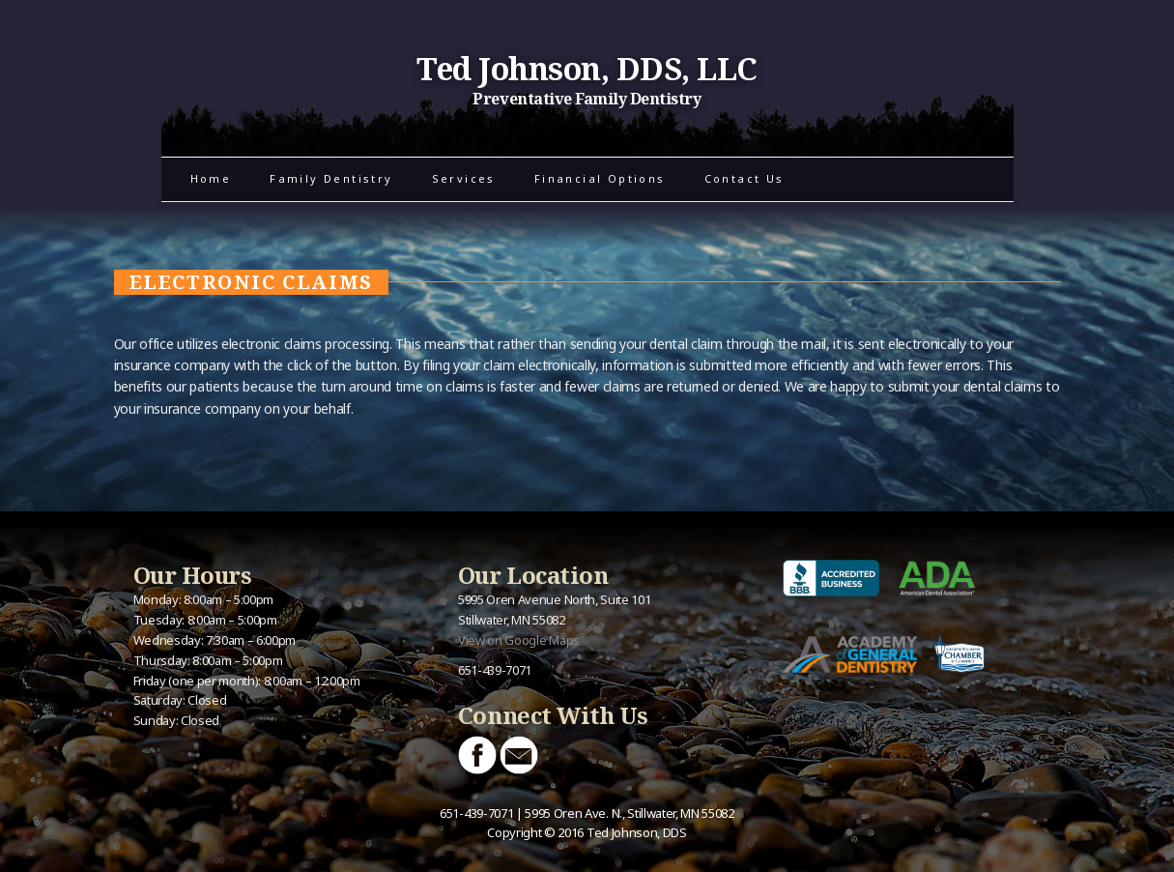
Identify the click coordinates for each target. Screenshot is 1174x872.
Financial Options (600, 178)
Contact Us (744, 178)
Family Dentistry (331, 178)
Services (464, 178)
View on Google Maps (519, 640)
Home (211, 178)
